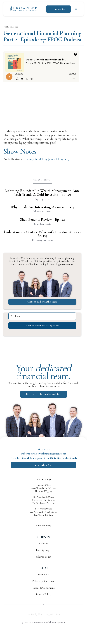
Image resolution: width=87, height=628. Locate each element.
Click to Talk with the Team (42, 301)
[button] (76, 9)
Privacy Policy (43, 594)
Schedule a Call (44, 465)
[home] (22, 9)
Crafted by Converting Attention (43, 614)
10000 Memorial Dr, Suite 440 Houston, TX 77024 (43, 488)
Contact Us (58, 9)
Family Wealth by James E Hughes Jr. (48, 159)
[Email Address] (42, 316)
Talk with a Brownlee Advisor (44, 394)
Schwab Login (43, 556)
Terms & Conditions (43, 587)
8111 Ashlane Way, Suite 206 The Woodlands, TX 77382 (43, 500)
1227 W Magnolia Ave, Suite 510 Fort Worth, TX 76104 (43, 511)
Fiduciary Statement (43, 581)
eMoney (43, 543)
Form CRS (43, 574)
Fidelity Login (43, 550)
